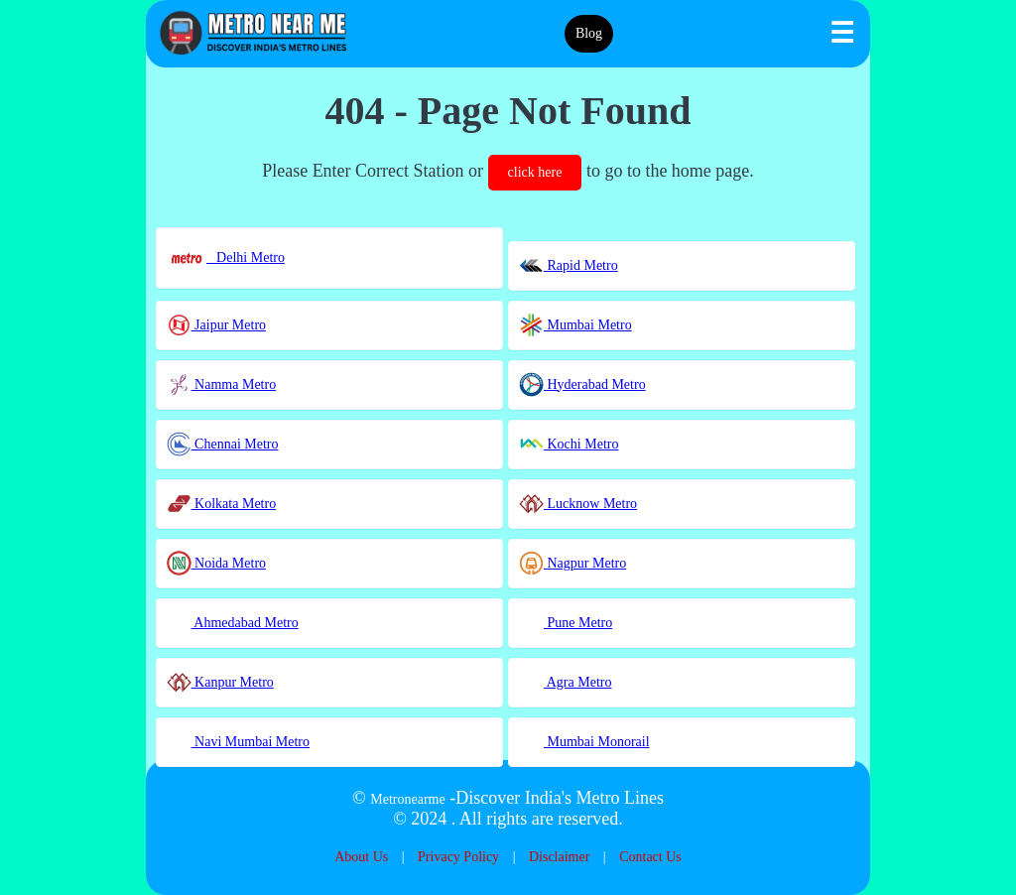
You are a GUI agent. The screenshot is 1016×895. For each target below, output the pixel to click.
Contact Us (650, 856)
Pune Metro (565, 622)
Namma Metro (222, 384)
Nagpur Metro (572, 563)
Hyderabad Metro (582, 384)
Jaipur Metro (216, 325)
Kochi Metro (568, 444)
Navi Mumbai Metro (238, 741)
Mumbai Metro (575, 325)
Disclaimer (559, 856)
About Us (361, 856)
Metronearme (407, 799)
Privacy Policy (458, 856)
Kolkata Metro (222, 503)
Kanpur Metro (220, 682)
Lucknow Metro (578, 503)
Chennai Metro (223, 444)
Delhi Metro (226, 258)
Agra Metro (565, 682)
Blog (588, 33)
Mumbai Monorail (584, 741)
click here (535, 172)
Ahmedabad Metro (233, 622)
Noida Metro (216, 563)
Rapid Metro (568, 265)
